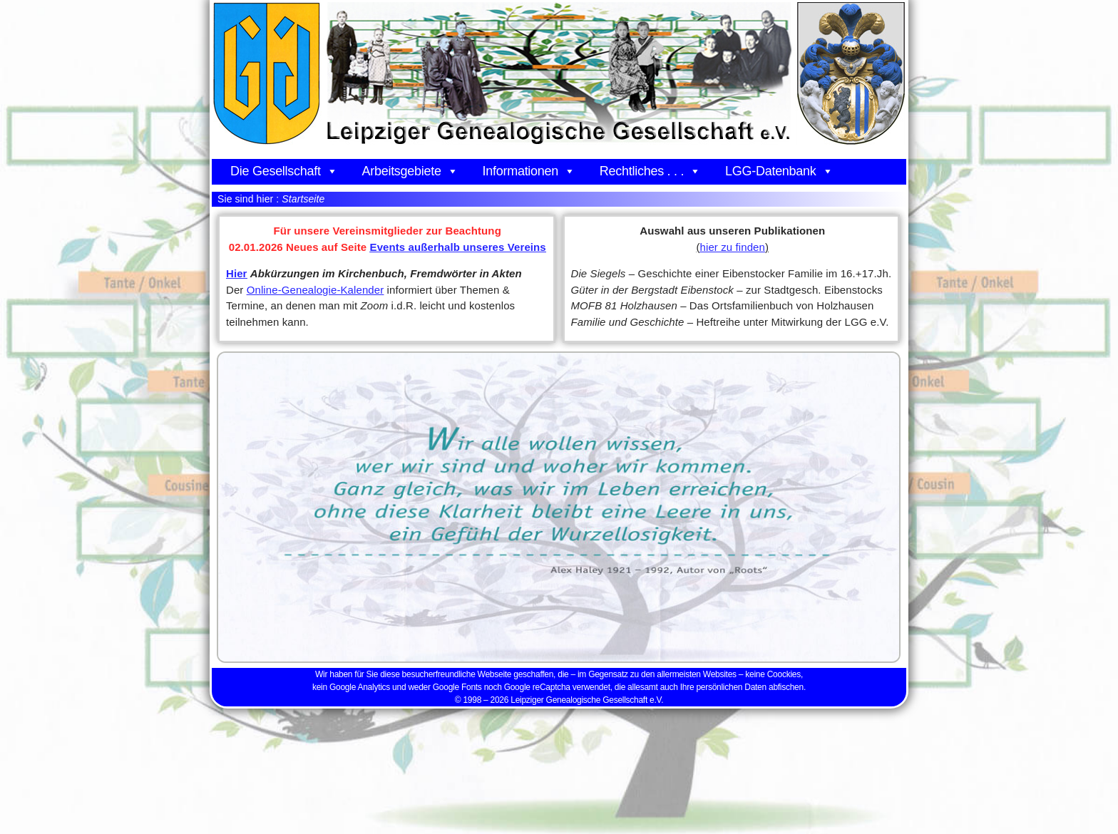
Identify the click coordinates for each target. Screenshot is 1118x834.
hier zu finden (732, 247)
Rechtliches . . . (650, 171)
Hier (236, 273)
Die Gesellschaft (283, 171)
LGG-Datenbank (779, 171)
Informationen (529, 171)
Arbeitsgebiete (409, 171)
